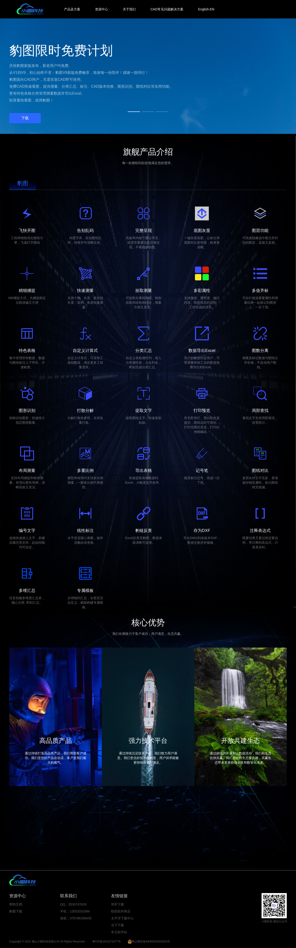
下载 (25, 118)
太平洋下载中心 (122, 918)
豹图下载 (15, 911)
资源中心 (101, 9)
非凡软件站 (119, 932)
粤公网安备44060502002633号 (151, 941)
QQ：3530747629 (73, 904)
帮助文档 (15, 904)
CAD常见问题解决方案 (167, 9)
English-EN (206, 9)
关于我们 (129, 9)
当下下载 (117, 925)
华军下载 (117, 904)
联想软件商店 (120, 911)
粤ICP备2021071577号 (106, 941)
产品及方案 (72, 9)
